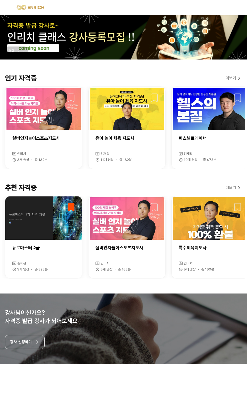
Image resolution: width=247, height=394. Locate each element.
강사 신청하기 (21, 342)
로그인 (237, 7)
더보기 (231, 78)
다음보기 (23, 50)
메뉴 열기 (9, 7)
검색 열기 (226, 7)
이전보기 (18, 50)
